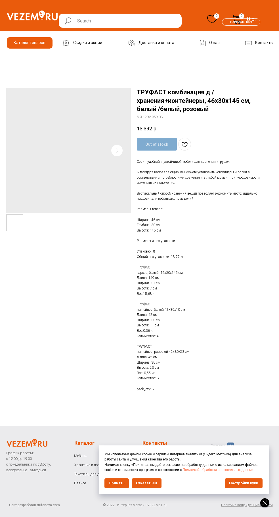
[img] (212, 19)
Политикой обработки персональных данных (217, 470)
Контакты (154, 443)
